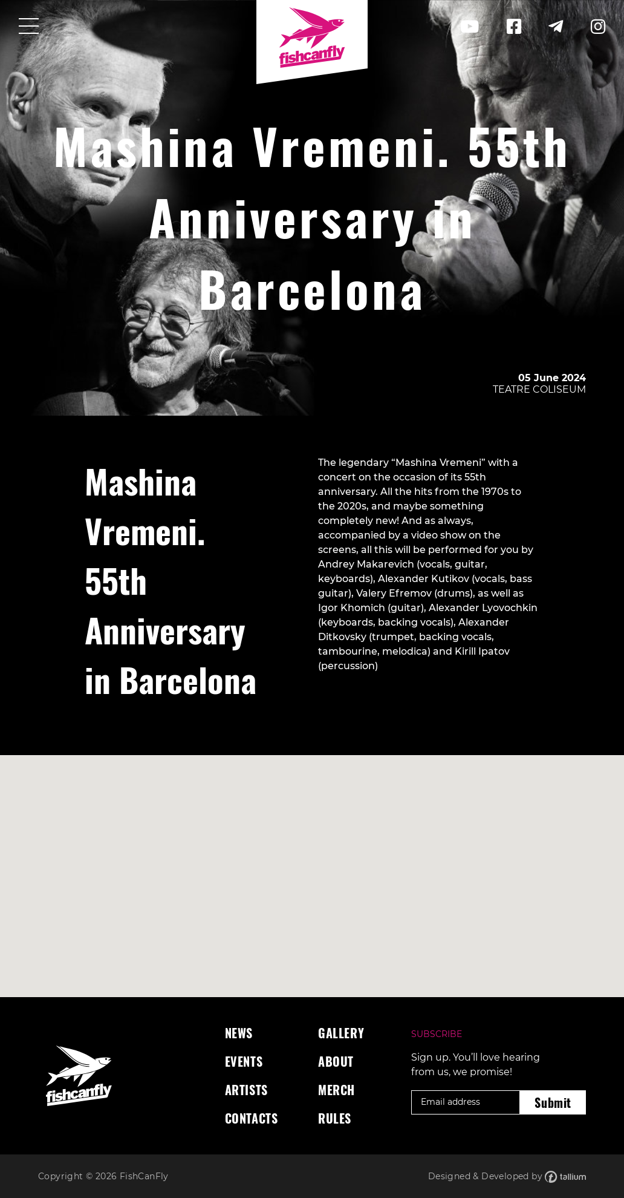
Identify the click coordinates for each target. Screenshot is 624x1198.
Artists (246, 1090)
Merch (336, 1090)
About (336, 1061)
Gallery (341, 1033)
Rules (334, 1118)
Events (244, 1061)
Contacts (251, 1118)
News (239, 1033)
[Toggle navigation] (29, 27)
